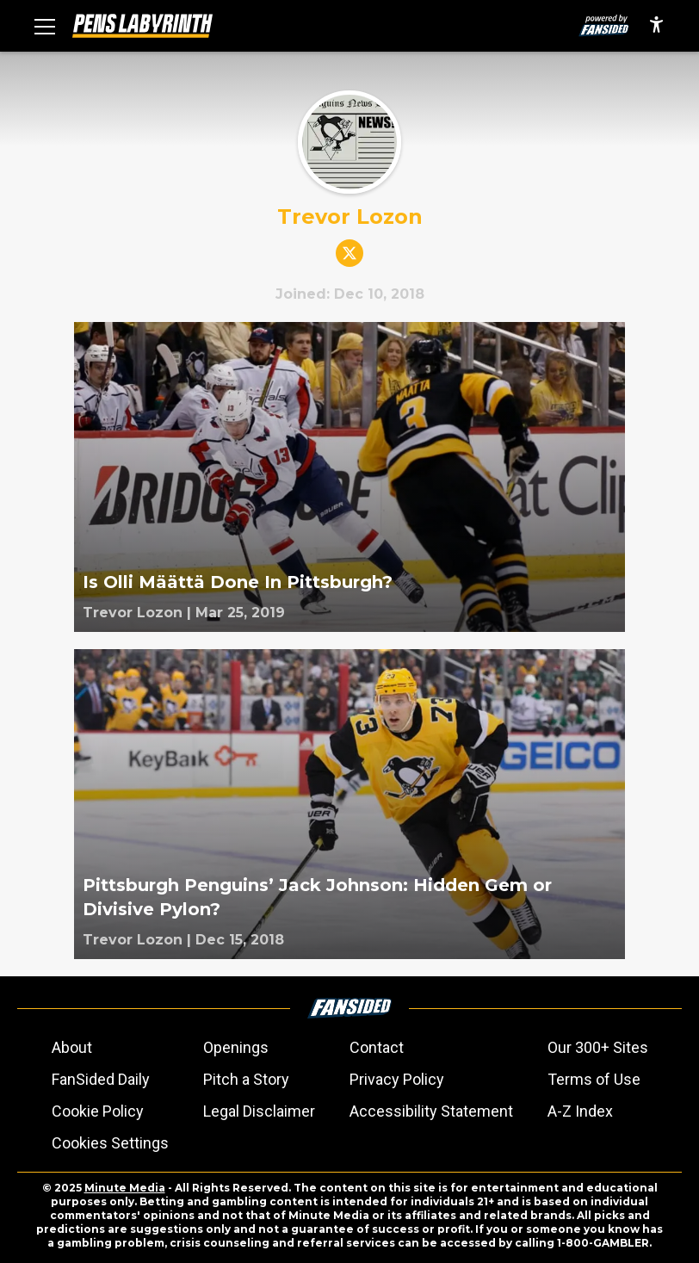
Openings (236, 1047)
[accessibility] (656, 25)
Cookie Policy (98, 1111)
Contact (377, 1047)
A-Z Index (580, 1111)
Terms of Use (593, 1079)
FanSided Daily (101, 1079)
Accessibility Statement (431, 1111)
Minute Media (124, 1187)
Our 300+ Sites (597, 1047)
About (72, 1047)
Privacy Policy (397, 1079)
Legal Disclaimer (259, 1111)
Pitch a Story (246, 1079)
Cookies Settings (110, 1143)
